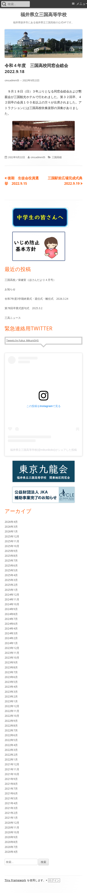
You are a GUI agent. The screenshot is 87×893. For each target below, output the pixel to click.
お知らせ (10, 289)
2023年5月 (11, 682)
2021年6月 (11, 793)
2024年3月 (11, 633)
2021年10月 (12, 774)
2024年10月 (12, 604)
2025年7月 (11, 560)
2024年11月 (12, 599)
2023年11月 (12, 653)
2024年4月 (11, 628)
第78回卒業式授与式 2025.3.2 (23, 308)
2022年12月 (12, 706)
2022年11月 (12, 711)
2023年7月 (11, 672)
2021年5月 (11, 798)
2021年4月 (11, 803)
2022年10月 (12, 716)
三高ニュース (13, 318)
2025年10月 (12, 546)
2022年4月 (11, 745)
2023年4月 (11, 686)
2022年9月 (11, 721)
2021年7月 (11, 788)
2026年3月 (11, 526)
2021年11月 (12, 769)
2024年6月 (11, 623)
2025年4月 (11, 575)
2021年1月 (11, 817)
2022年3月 (11, 750)
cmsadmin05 (12, 80)
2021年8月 (11, 784)
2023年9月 (11, 662)
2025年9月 (11, 551)
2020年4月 (11, 852)
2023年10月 (12, 657)
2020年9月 (11, 837)
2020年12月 (12, 822)
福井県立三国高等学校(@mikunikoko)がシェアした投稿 (43, 449)
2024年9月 (11, 609)
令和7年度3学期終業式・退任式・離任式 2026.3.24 (36, 298)
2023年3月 (11, 691)
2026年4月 (11, 522)
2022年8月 (11, 725)
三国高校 (57, 157)
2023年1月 (11, 701)
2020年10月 (12, 832)
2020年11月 (12, 827)
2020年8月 (11, 842)
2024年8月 (11, 614)
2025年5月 (11, 570)
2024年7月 (11, 619)
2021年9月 (11, 779)
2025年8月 (11, 555)
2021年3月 (11, 808)
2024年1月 (11, 643)
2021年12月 (12, 764)
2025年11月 (12, 541)
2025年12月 (12, 536)
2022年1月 (11, 759)
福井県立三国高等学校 (43, 15)
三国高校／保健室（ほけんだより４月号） (30, 280)
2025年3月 (11, 580)
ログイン (54, 880)
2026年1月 (11, 531)
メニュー (81, 4)
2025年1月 (11, 590)
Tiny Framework (15, 880)
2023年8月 (11, 667)
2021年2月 (11, 813)
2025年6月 (11, 565)
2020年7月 (11, 847)
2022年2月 (11, 754)
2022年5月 (11, 740)
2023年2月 (11, 696)
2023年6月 (11, 677)
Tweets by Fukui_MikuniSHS (22, 340)
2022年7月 (11, 730)
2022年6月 (11, 735)
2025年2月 (11, 585)
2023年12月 (12, 648)
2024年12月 (12, 594)
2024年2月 (11, 638)
